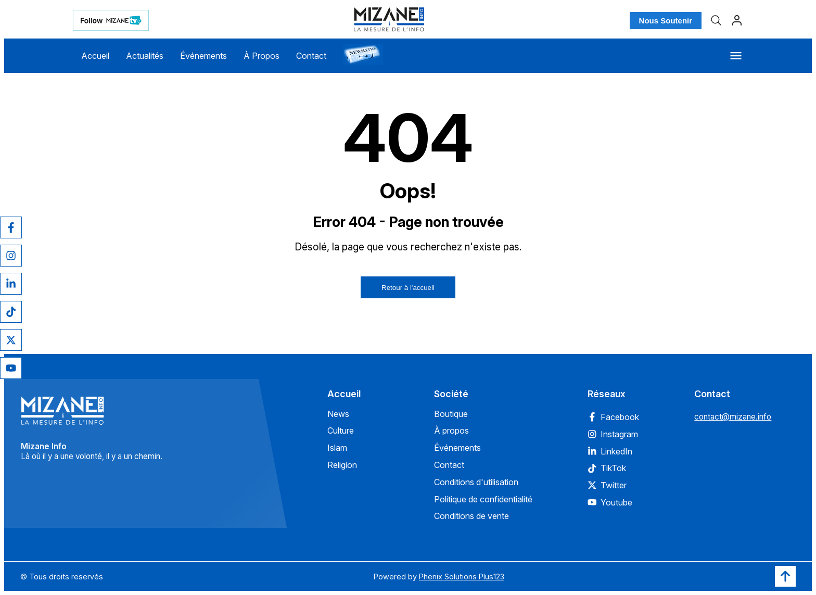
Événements (203, 55)
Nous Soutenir (666, 20)
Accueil (95, 55)
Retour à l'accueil (408, 288)
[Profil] (737, 20)
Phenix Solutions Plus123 (461, 576)
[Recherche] (716, 20)
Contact (311, 55)
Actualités (144, 55)
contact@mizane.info (732, 417)
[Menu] (736, 55)
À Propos (261, 55)
